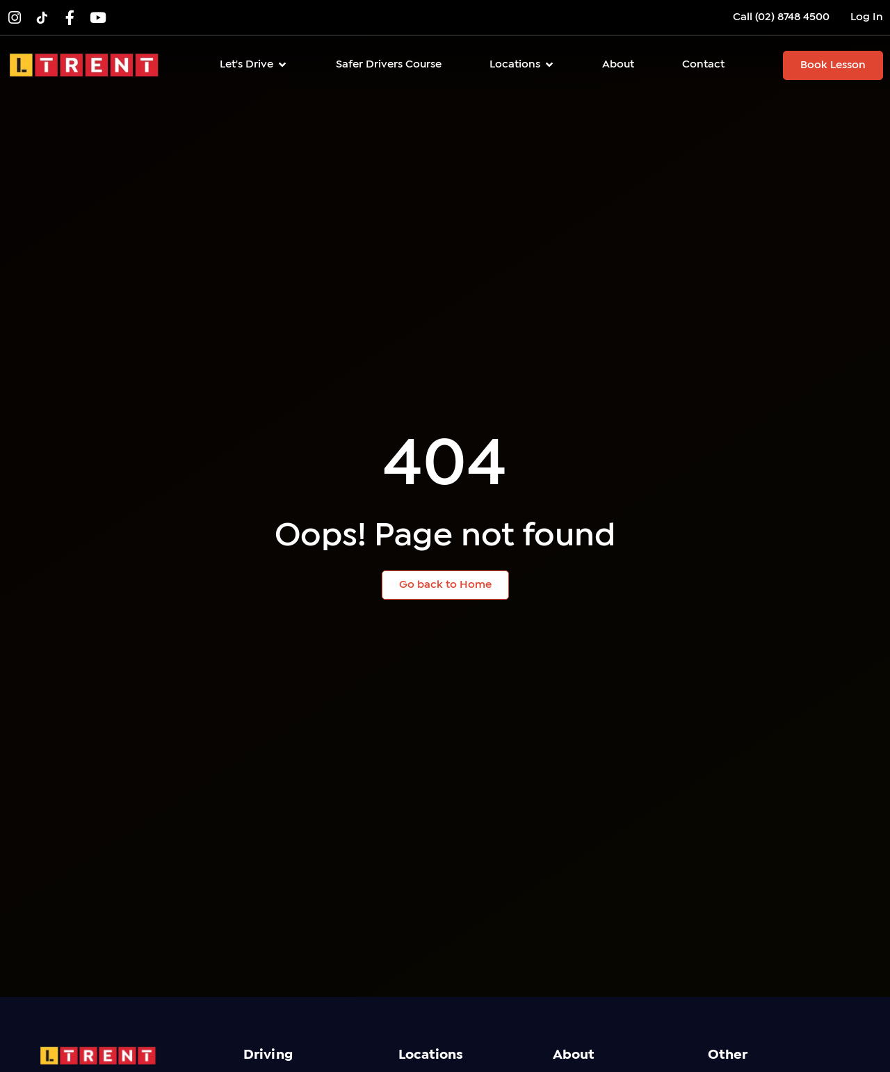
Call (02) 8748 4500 (781, 17)
